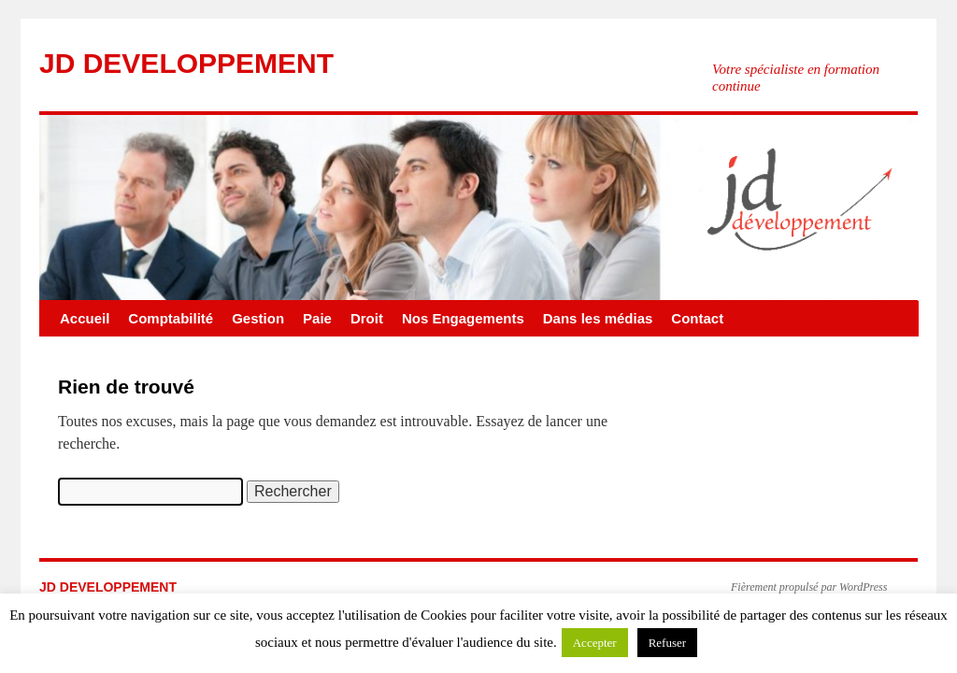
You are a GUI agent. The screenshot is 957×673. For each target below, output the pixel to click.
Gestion (258, 318)
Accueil (84, 318)
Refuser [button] (667, 643)
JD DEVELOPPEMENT (186, 63)
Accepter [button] (595, 643)
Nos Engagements (463, 318)
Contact (697, 318)
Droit (366, 318)
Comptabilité (170, 318)
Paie (317, 318)
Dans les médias (598, 318)
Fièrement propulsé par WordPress (809, 587)
